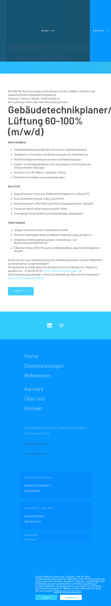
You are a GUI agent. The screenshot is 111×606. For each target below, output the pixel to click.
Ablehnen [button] (46, 597)
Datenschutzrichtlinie (67, 590)
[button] (47, 31)
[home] (2, 31)
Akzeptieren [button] (71, 597)
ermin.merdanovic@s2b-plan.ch (62, 270)
